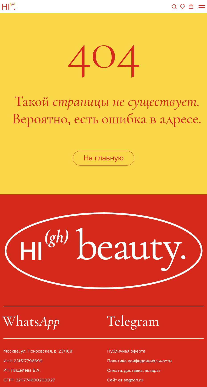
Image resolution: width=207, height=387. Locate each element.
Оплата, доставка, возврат (134, 370)
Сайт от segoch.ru (125, 380)
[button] (174, 6)
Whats (31, 321)
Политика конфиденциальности (139, 361)
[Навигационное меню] (202, 6)
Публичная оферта (126, 351)
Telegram (133, 321)
